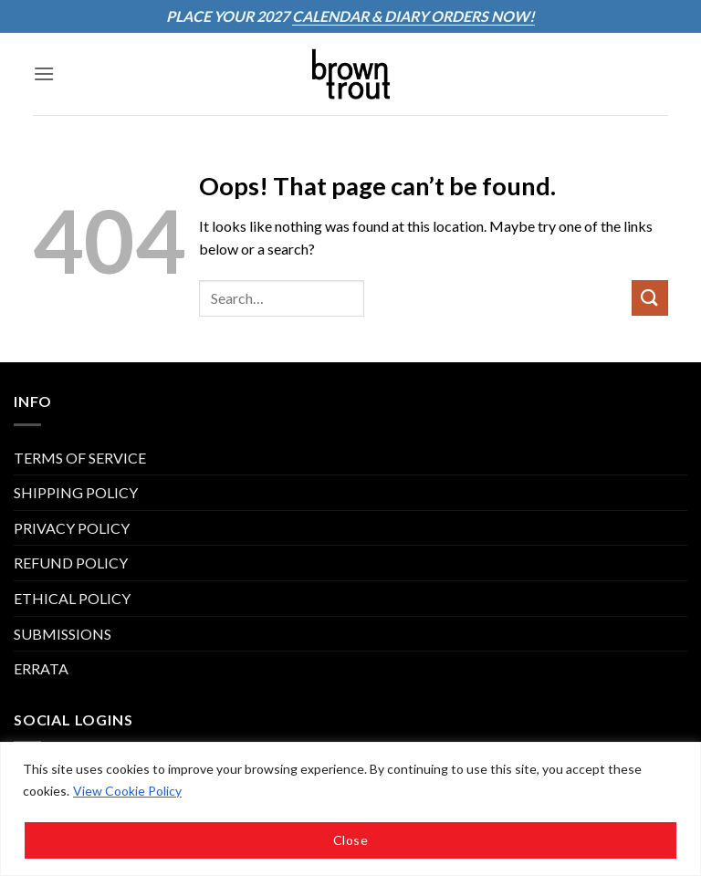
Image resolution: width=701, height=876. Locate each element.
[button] (44, 73)
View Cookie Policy (127, 790)
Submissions (62, 633)
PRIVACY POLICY (72, 528)
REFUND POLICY (71, 562)
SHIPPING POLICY (76, 492)
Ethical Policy (72, 598)
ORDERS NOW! (481, 16)
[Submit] (650, 298)
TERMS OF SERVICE (80, 457)
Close (350, 840)
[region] (350, 809)
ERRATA (41, 668)
